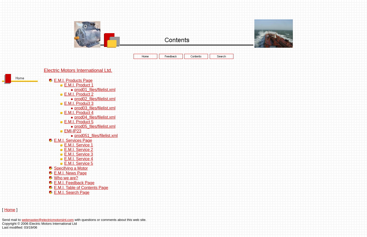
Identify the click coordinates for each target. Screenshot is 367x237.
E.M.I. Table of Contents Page (81, 187)
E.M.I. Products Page (73, 80)
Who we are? (66, 178)
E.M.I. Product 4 (79, 112)
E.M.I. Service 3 (78, 154)
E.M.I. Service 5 (78, 163)
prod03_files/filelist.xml (94, 108)
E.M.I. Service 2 (78, 149)
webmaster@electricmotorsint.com (48, 220)
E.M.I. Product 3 (79, 103)
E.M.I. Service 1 (78, 145)
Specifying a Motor (71, 168)
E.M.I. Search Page (71, 192)
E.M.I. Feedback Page (74, 183)
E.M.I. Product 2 (79, 94)
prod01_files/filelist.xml (94, 90)
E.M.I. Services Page (73, 140)
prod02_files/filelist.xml (94, 99)
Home (9, 210)
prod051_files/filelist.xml (96, 135)
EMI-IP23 (72, 131)
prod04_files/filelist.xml (94, 117)
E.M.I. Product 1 (79, 85)
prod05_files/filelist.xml (94, 126)
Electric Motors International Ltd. (78, 70)
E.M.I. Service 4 (78, 159)
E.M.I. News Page (70, 173)
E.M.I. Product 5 (79, 122)
